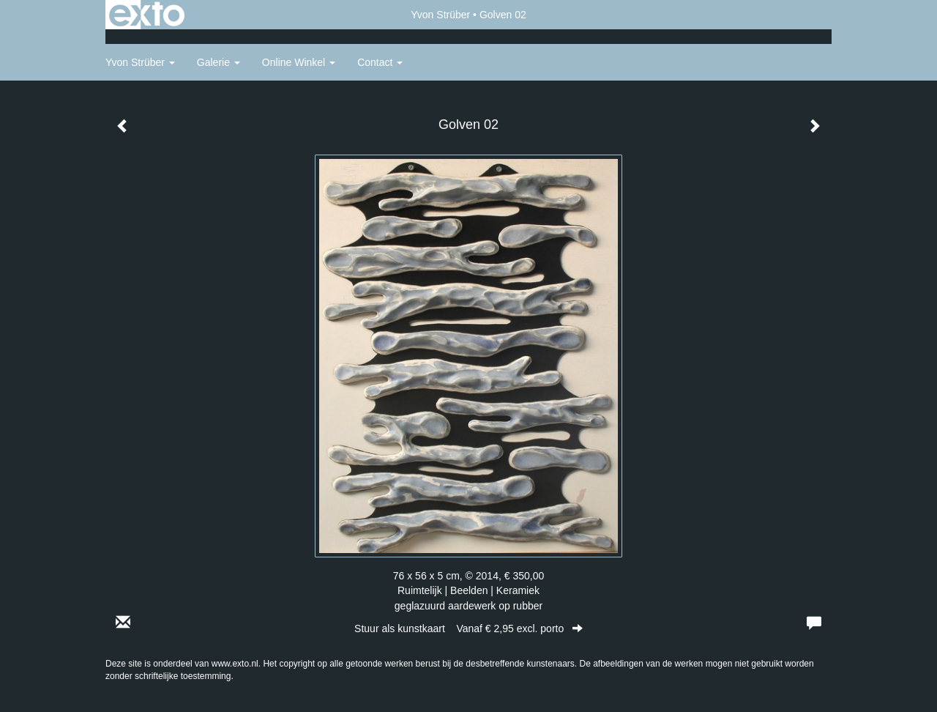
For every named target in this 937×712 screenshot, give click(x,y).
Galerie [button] (218, 62)
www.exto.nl (235, 664)
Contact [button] (380, 62)
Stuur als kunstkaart (468, 628)
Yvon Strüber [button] (140, 62)
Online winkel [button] (298, 62)
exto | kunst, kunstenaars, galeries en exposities (146, 14)
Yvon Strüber (440, 15)
